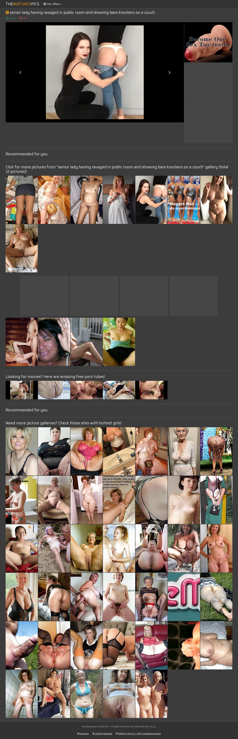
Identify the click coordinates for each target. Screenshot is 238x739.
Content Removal (102, 733)
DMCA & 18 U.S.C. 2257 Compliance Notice (138, 733)
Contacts (83, 733)
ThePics (22, 4)
